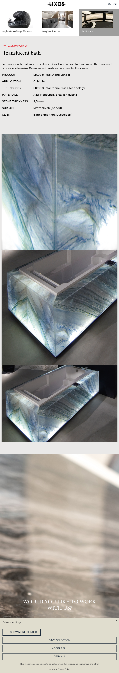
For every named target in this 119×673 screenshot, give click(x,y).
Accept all (59, 648)
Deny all (59, 656)
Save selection (59, 640)
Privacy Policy (63, 669)
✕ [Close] (116, 620)
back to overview (17, 45)
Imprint (52, 669)
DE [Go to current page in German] (115, 4)
